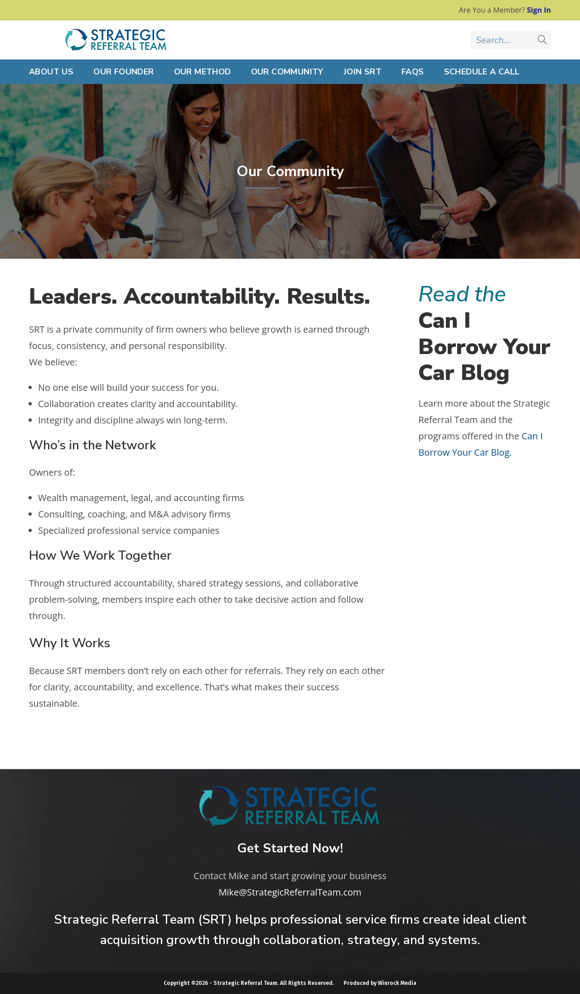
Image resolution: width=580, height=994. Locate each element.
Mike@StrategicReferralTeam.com (289, 892)
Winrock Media (397, 983)
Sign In (539, 10)
